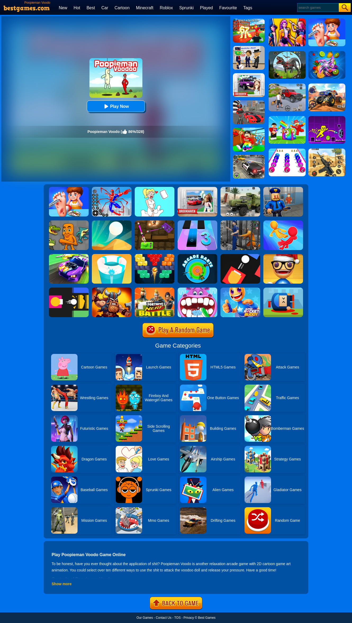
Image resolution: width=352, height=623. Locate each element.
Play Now (116, 106)
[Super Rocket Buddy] (240, 289)
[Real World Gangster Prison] (240, 222)
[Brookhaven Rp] (197, 189)
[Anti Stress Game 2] (283, 256)
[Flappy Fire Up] (69, 289)
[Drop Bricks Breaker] (154, 256)
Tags (247, 8)
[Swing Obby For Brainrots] (249, 129)
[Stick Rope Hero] (249, 102)
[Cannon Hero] (283, 289)
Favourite (228, 8)
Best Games (206, 618)
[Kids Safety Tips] (69, 189)
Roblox (166, 8)
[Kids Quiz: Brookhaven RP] (249, 75)
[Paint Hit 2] (112, 256)
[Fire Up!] (240, 256)
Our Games (145, 618)
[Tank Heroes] (154, 222)
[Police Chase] (249, 157)
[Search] (317, 7)
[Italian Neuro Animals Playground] (69, 222)
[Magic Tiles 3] (197, 222)
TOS (177, 618)
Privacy (188, 618)
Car (104, 8)
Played (206, 8)
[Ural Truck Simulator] (240, 189)
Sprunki (186, 8)
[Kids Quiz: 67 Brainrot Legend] (249, 20)
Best (91, 8)
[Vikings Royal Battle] (112, 289)
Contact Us (163, 618)
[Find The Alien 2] (249, 48)
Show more (61, 584)
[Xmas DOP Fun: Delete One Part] (154, 189)
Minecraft (145, 8)
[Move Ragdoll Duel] (283, 222)
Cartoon (122, 8)
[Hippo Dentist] (197, 289)
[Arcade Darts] (197, 256)
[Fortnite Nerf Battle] (154, 289)
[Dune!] (112, 222)
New (63, 8)
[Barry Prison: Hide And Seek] (283, 189)
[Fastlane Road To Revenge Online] (69, 256)
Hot (77, 8)
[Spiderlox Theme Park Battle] (112, 189)
